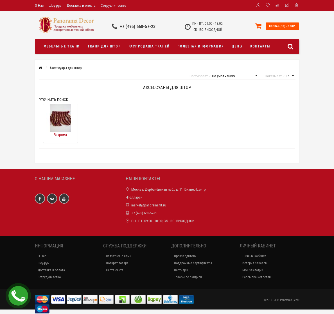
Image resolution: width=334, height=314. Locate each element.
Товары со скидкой (188, 277)
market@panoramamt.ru (148, 205)
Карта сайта (114, 270)
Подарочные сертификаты (193, 263)
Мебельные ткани (62, 46)
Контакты (260, 46)
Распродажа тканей (149, 46)
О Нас (39, 5)
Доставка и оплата (81, 5)
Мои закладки (252, 270)
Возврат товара (117, 263)
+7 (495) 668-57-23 (137, 26)
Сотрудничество (113, 5)
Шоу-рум (55, 5)
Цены (237, 46)
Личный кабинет (254, 256)
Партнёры (181, 270)
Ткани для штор (104, 46)
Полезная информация (200, 46)
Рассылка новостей (256, 277)
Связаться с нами (118, 256)
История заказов (254, 263)
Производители (185, 256)
